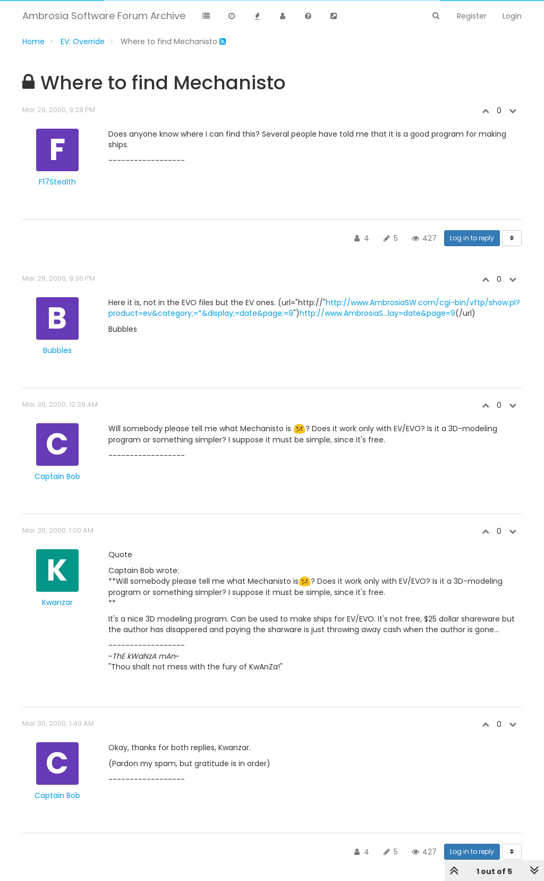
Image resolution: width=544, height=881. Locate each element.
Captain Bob (57, 476)
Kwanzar (57, 602)
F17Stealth (57, 182)
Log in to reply (472, 237)
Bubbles (57, 350)
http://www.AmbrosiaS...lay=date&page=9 (377, 313)
